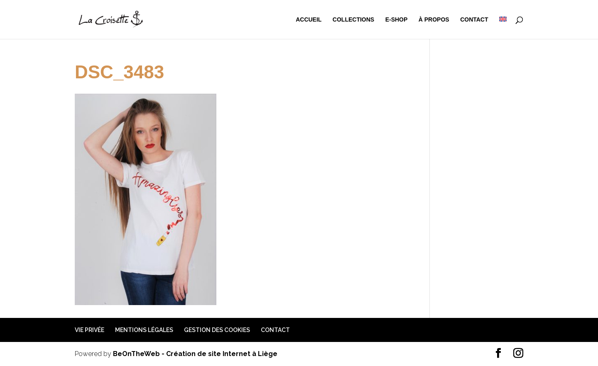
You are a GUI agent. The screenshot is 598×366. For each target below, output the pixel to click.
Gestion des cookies (217, 330)
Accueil (308, 20)
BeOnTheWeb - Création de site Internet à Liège (195, 354)
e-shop (396, 20)
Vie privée (89, 330)
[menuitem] (503, 28)
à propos (434, 20)
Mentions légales (144, 330)
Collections (353, 20)
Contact (474, 20)
